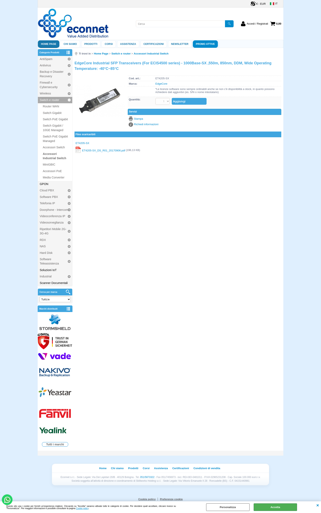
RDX (43, 240)
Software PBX (49, 197)
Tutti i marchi (55, 444)
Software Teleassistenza (49, 261)
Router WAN (51, 106)
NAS (43, 246)
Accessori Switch (54, 147)
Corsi (109, 44)
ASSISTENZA (128, 44)
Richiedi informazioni (146, 124)
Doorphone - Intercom (54, 209)
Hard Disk (46, 252)
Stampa (138, 118)
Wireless (45, 93)
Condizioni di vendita (206, 468)
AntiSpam (46, 59)
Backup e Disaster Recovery (51, 74)
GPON (44, 184)
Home (102, 468)
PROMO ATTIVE (205, 44)
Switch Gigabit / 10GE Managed (53, 128)
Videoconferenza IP (52, 216)
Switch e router (49, 100)
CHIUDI (317, 505)
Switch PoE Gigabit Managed (55, 138)
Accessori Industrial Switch (54, 156)
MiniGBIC (49, 164)
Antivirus (45, 65)
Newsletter (180, 44)
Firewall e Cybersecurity (49, 85)
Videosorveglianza (52, 222)
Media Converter (53, 177)
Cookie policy (82, 508)
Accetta (275, 507)
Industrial (46, 276)
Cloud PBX (47, 190)
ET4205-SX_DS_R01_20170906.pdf (103, 150)
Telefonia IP (47, 203)
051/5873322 (147, 477)
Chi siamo (70, 44)
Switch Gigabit (52, 113)
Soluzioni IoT (48, 270)
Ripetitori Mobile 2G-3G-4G (53, 231)
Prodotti (90, 44)
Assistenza (161, 468)
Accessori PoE (52, 171)
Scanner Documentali (54, 283)
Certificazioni (154, 44)
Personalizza (228, 507)
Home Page (48, 44)
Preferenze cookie (171, 499)
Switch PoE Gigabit (55, 119)
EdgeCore (161, 83)
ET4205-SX (82, 143)
